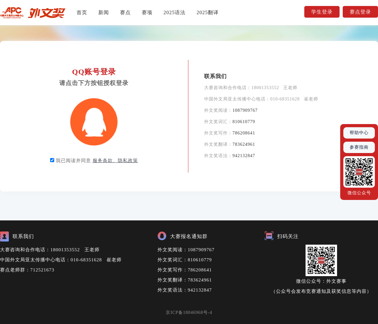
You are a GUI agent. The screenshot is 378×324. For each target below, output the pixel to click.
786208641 (243, 133)
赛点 (125, 12)
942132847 (243, 155)
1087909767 (245, 110)
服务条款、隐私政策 (115, 160)
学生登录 (322, 11)
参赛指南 (359, 147)
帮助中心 (359, 132)
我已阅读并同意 (97, 160)
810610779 (243, 121)
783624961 (243, 144)
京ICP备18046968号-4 (189, 312)
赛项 (147, 12)
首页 (82, 12)
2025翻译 (208, 12)
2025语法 (174, 12)
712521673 (42, 269)
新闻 (103, 12)
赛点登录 (360, 11)
